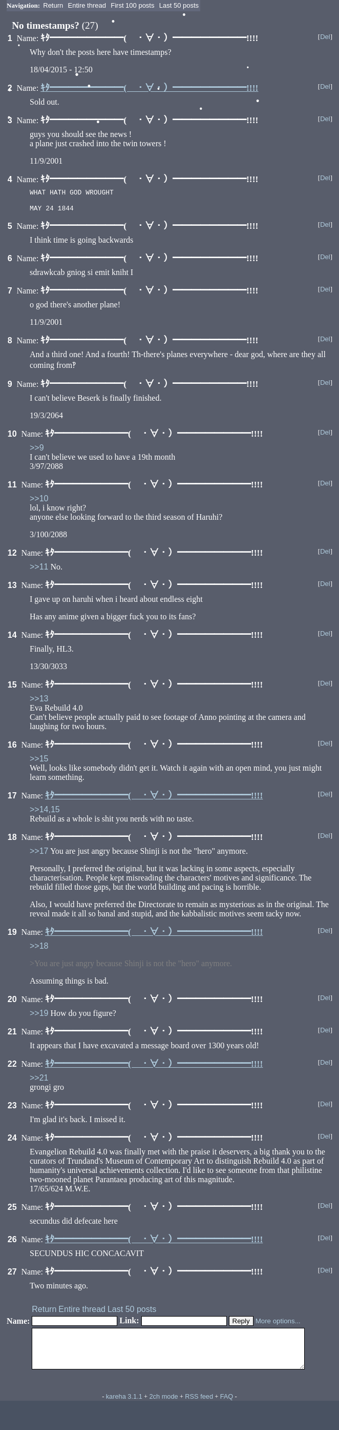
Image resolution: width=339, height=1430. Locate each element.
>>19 (39, 1016)
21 (12, 1034)
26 (12, 1242)
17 (12, 798)
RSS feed (199, 1407)
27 (12, 1274)
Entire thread (87, 5)
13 (12, 588)
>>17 (39, 854)
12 (12, 556)
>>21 (39, 1080)
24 (12, 1141)
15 (12, 687)
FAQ (227, 1407)
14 (12, 638)
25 (12, 1210)
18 (12, 840)
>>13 (39, 701)
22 (12, 1067)
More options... (278, 1324)
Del (325, 37)
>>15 (39, 761)
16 (12, 747)
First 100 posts (132, 5)
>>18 (39, 949)
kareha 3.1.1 (124, 1407)
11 (12, 487)
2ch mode (163, 1407)
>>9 (37, 450)
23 (12, 1108)
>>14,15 (45, 812)
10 (12, 437)
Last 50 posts (179, 5)
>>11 (39, 569)
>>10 (39, 501)
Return (53, 5)
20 (12, 1002)
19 (12, 935)
